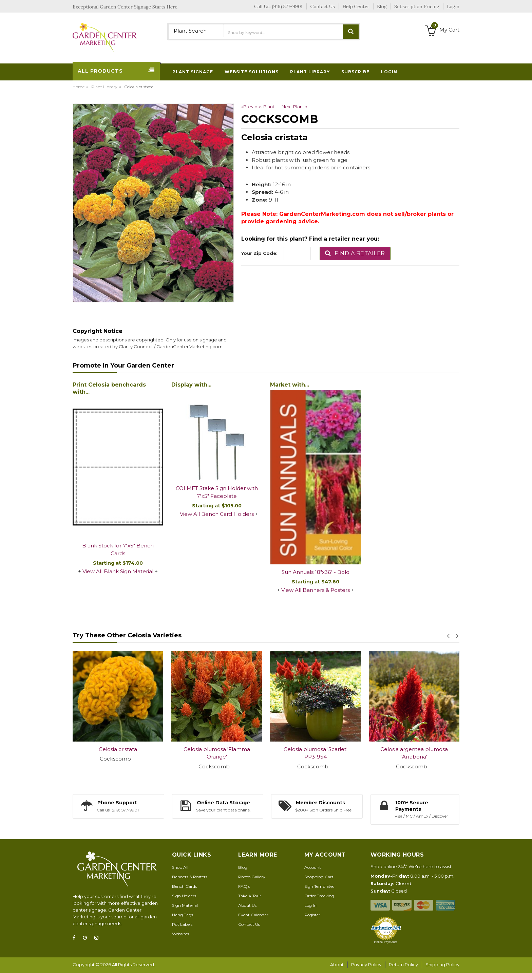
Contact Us (249, 924)
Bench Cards (184, 886)
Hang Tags (182, 914)
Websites (180, 933)
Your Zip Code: (259, 253)
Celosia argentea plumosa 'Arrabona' (414, 753)
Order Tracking (319, 895)
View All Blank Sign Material (117, 571)
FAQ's (244, 886)
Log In (310, 905)
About (337, 964)
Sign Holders (184, 895)
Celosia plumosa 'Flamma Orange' (217, 753)
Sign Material (185, 905)
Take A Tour (249, 895)
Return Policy (403, 964)
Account (312, 867)
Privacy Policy (366, 964)
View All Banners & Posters (315, 590)
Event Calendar (253, 914)
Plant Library (104, 86)
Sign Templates (319, 886)
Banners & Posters (189, 876)
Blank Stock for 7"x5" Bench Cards (118, 549)
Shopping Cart (319, 876)
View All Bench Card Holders (217, 514)
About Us (247, 905)
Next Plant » (294, 106)
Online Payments (385, 942)
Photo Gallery (251, 876)
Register (312, 914)
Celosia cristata (118, 749)
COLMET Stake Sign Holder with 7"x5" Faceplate (217, 492)
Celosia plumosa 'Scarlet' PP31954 (315, 753)
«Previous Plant (257, 106)
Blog (242, 867)
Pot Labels (182, 924)
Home (78, 86)
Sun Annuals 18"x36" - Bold (315, 572)
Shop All (180, 867)
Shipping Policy (442, 964)
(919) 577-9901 (287, 6)
